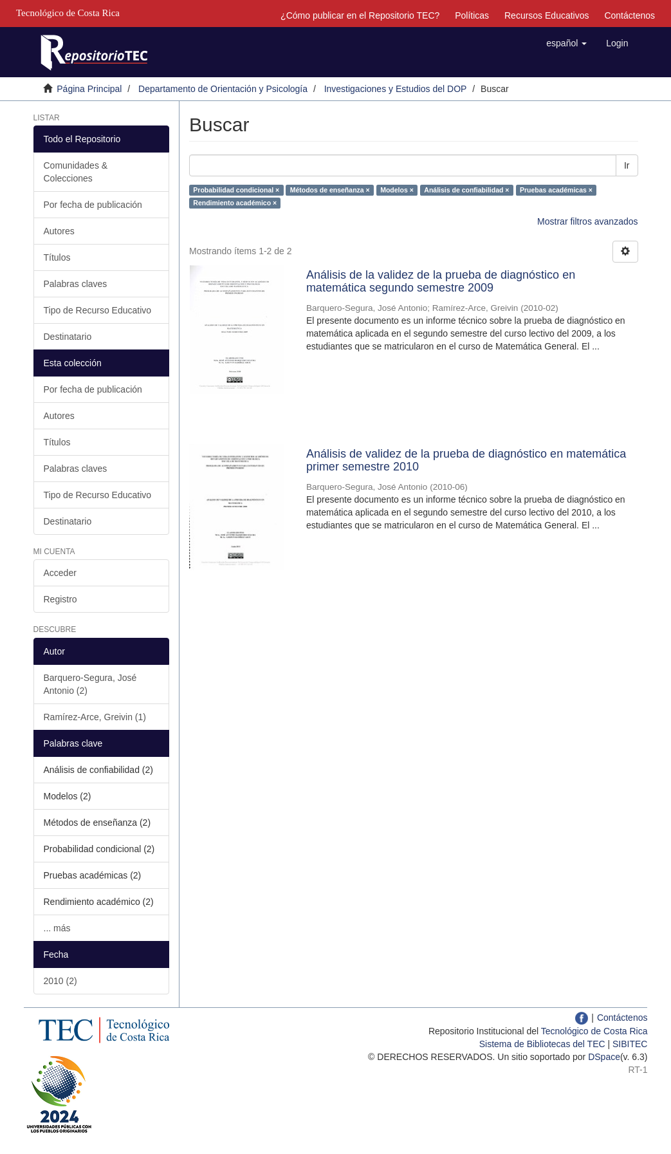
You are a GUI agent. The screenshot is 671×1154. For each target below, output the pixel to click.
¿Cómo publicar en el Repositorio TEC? (359, 15)
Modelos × (397, 190)
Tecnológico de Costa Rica (594, 1031)
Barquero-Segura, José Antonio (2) (90, 684)
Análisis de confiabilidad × (466, 190)
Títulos (57, 257)
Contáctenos (629, 15)
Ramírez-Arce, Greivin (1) (95, 717)
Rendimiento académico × (235, 203)
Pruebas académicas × (556, 190)
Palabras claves (75, 284)
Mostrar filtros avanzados (587, 221)
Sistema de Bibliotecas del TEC (542, 1044)
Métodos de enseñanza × (330, 190)
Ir (627, 165)
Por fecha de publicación (93, 205)
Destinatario (68, 336)
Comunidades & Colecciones (76, 171)
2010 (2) (60, 981)
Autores (59, 231)
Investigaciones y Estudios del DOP (395, 89)
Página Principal (89, 89)
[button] (566, 43)
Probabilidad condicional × (236, 190)
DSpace (604, 1057)
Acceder (60, 573)
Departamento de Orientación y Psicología (223, 89)
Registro (60, 599)
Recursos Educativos (546, 15)
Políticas (472, 15)
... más (57, 928)
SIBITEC (629, 1044)
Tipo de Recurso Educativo (98, 310)
